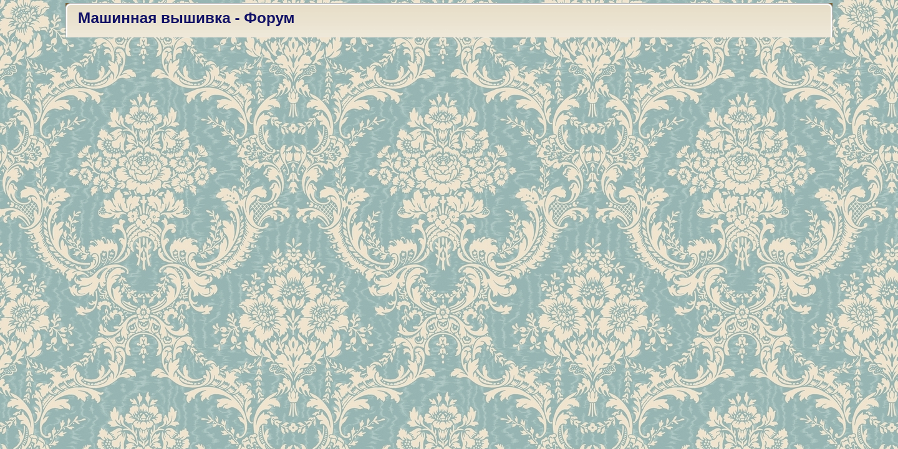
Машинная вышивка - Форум (186, 17)
